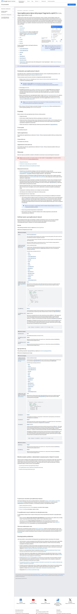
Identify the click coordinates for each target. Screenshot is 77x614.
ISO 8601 (41, 335)
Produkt (21, 39)
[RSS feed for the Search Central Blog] (46, 601)
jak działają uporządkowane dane (36, 75)
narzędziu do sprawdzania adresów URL (50, 95)
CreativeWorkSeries (24, 50)
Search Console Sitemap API (35, 107)
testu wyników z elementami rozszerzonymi (37, 89)
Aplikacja (21, 43)
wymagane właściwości (26, 79)
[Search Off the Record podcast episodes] (58, 601)
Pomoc (28, 1)
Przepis (21, 41)
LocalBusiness (31, 266)
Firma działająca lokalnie (24, 31)
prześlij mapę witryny (45, 106)
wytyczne (29, 557)
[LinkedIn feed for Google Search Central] (21, 601)
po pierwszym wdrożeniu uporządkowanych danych (29, 465)
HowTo (29, 264)
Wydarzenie (22, 29)
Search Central (9, 1)
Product (29, 276)
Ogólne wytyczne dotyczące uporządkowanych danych (30, 165)
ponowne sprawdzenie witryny (33, 159)
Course (29, 254)
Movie (29, 269)
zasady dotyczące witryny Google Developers (37, 575)
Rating (28, 308)
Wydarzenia (44, 1)
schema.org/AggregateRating (25, 172)
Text (28, 281)
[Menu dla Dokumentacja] (25, 1)
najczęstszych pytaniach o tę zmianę (32, 206)
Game (21, 54)
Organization (22, 61)
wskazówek (27, 87)
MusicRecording (23, 60)
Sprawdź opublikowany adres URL (26, 507)
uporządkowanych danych (50, 66)
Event (29, 261)
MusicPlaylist (23, 58)
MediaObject (22, 56)
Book (29, 253)
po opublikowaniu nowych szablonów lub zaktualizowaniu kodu (31, 467)
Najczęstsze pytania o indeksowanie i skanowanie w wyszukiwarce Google (41, 567)
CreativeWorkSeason (24, 48)
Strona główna (20, 10)
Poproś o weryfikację (23, 509)
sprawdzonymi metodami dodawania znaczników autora (36, 243)
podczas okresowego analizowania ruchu (27, 469)
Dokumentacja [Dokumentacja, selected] (21, 1)
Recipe (29, 278)
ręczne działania (49, 157)
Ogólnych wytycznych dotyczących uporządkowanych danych (36, 548)
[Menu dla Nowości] (39, 1)
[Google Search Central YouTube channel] (33, 601)
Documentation (5, 4)
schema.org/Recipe (41, 176)
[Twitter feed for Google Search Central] (70, 601)
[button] (6, 8)
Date (28, 333)
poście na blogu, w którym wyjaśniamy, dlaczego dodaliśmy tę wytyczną (47, 205)
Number (28, 313)
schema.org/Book (33, 176)
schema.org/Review (40, 227)
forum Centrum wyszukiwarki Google (32, 569)
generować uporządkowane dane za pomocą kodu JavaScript (48, 84)
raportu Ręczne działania (36, 555)
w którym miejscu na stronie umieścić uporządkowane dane (47, 79)
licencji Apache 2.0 (61, 574)
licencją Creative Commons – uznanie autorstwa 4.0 (40, 574)
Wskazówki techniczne (24, 162)
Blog (32, 1)
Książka (21, 26)
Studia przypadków (51, 1)
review (32, 248)
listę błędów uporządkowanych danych (51, 550)
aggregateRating (37, 360)
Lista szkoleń (22, 28)
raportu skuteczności (39, 528)
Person (28, 234)
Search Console (71, 4)
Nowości (36, 1)
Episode (21, 52)
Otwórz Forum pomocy (19, 611)
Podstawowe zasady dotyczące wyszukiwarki (28, 163)
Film (20, 37)
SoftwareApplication (32, 280)
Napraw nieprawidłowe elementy (26, 505)
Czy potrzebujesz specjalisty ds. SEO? (42, 611)
